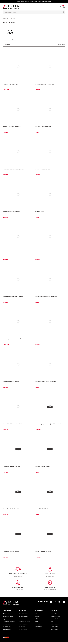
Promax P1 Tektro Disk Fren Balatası (12, 509)
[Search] (34, 12)
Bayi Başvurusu (7, 629)
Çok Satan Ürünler (55, 616)
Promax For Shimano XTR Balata (11, 381)
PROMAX (13, 18)
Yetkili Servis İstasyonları (9, 621)
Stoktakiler (7, 44)
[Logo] (11, 6)
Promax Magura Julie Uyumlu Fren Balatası (45, 381)
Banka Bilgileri (6, 624)
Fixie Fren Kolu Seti (39, 211)
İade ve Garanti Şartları (24, 621)
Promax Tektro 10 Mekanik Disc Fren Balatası (46, 296)
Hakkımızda (6, 613)
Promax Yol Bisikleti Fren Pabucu (43, 509)
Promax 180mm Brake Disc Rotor (43, 254)
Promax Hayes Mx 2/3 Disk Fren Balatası (13, 339)
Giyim (36, 621)
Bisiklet (36, 613)
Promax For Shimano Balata (42, 339)
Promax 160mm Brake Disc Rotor (11, 254)
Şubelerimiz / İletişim (8, 616)
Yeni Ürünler (54, 613)
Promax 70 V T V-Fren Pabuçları (43, 126)
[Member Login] (60, 7)
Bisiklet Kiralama (55, 624)
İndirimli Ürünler (55, 619)
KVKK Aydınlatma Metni (25, 619)
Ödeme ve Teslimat (23, 624)
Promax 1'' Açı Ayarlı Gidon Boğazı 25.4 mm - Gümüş (48, 424)
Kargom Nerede (23, 629)
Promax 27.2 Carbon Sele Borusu (43, 551)
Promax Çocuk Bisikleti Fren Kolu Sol (12, 126)
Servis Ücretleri (54, 626)
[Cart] (64, 7)
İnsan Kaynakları (7, 626)
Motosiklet (37, 624)
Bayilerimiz (5, 619)
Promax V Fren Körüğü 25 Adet (42, 169)
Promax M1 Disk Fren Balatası (42, 466)
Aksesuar (37, 616)
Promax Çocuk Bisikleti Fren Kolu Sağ (44, 84)
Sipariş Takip (22, 626)
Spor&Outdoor (38, 626)
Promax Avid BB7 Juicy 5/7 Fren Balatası (13, 424)
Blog (52, 621)
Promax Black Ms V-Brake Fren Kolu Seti (13, 296)
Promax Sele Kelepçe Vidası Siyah (11, 466)
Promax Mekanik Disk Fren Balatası (11, 211)
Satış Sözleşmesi (23, 613)
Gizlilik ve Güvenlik (23, 616)
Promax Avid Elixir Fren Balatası (11, 551)
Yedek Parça (38, 619)
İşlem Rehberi (54, 629)
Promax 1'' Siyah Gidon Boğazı (10, 84)
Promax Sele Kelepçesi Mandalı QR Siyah (13, 169)
